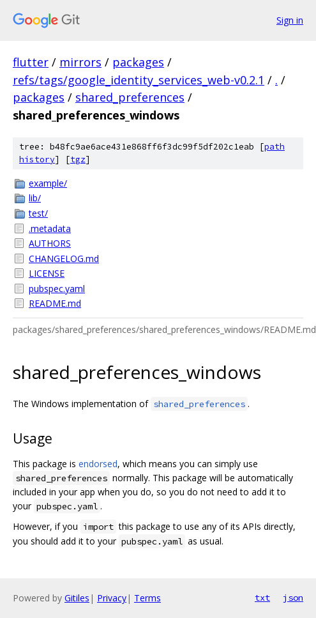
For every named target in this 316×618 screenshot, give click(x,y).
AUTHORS (50, 243)
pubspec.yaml (57, 288)
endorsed (98, 464)
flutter (31, 62)
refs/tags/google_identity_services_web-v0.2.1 (138, 80)
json (293, 597)
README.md (55, 303)
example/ (48, 183)
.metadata (50, 228)
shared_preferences (129, 97)
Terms (147, 598)
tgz (78, 159)
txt (262, 597)
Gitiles (76, 598)
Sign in (289, 20)
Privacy (111, 598)
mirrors (80, 62)
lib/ (35, 198)
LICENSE (46, 273)
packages (138, 62)
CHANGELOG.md (64, 258)
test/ (38, 213)
